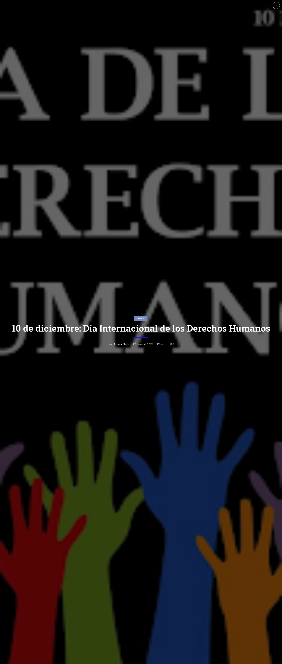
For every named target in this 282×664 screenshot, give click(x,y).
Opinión (141, 318)
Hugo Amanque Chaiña (118, 344)
